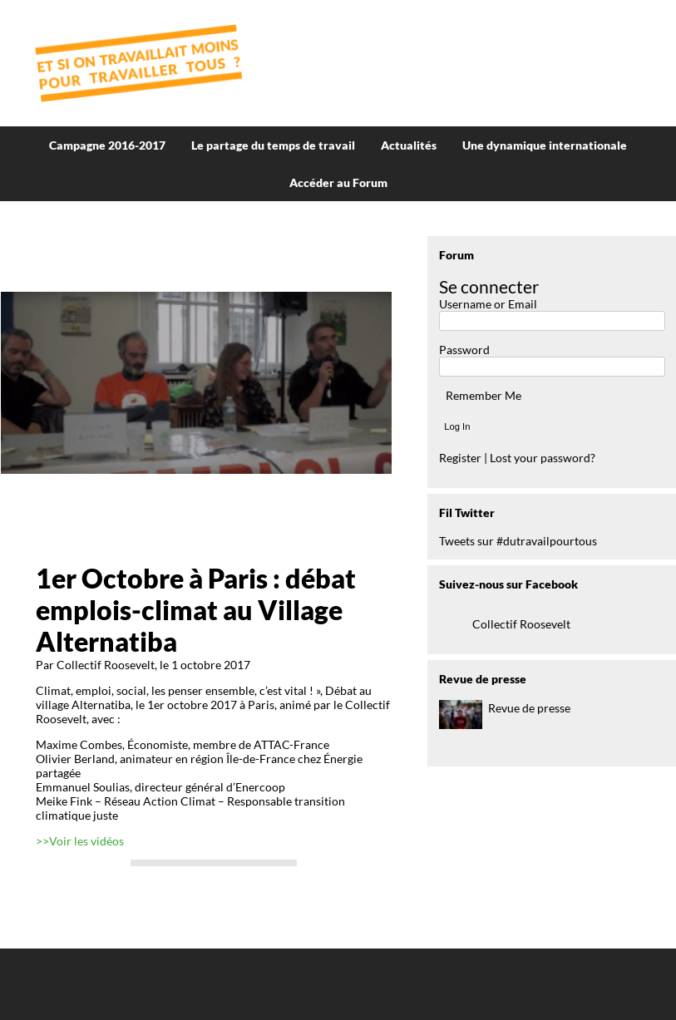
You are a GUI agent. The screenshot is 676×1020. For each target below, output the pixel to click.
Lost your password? (542, 458)
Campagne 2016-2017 (107, 145)
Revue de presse (529, 708)
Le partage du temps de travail (273, 145)
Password (464, 349)
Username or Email (488, 304)
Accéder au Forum (338, 182)
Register (460, 458)
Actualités (409, 145)
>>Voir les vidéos (80, 841)
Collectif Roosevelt (521, 624)
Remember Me (483, 395)
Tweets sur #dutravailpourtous (518, 541)
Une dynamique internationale (544, 145)
